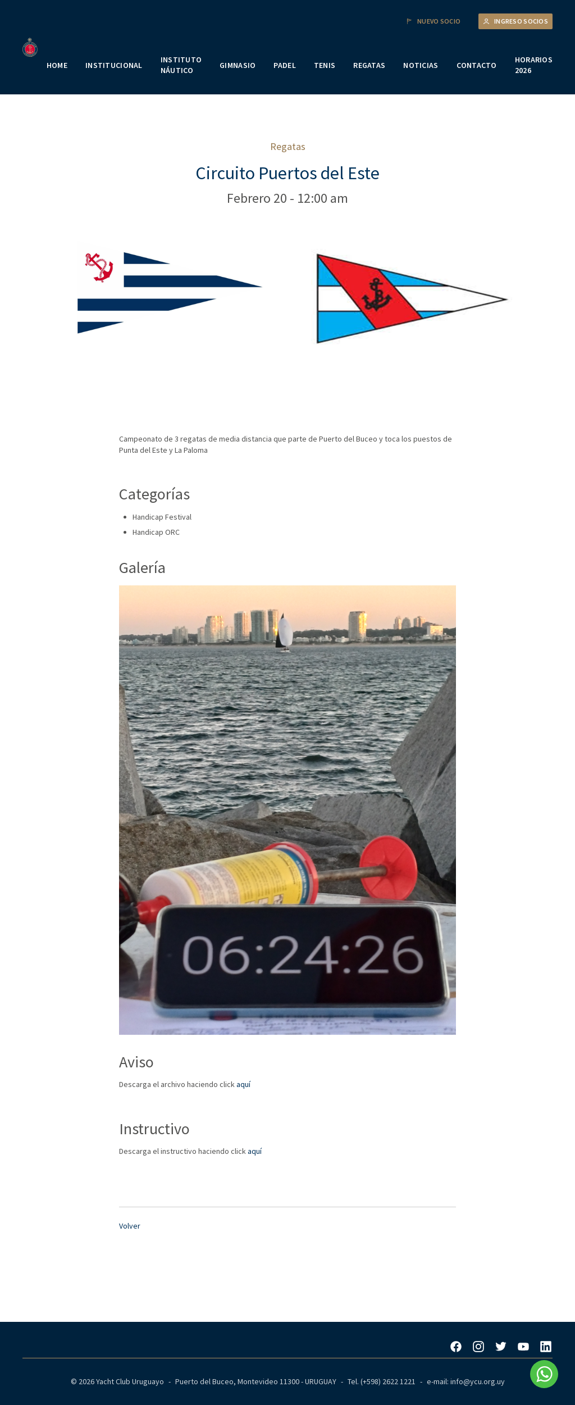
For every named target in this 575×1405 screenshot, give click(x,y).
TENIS (324, 65)
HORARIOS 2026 (534, 65)
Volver (129, 1226)
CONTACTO (477, 65)
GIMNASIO (237, 65)
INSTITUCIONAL (114, 65)
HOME (57, 65)
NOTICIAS (420, 65)
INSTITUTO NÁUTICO (181, 65)
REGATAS (369, 65)
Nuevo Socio (433, 21)
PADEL (284, 65)
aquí (243, 1084)
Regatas (287, 146)
